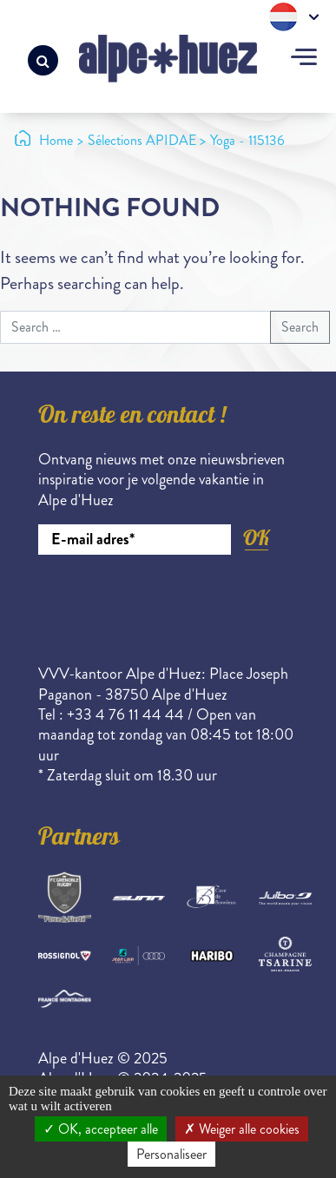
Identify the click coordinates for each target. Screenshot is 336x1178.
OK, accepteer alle (100, 1129)
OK (256, 537)
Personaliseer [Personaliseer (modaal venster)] (171, 1154)
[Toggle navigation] (304, 59)
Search (300, 327)
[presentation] (170, 602)
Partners (79, 839)
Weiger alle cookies (242, 1129)
